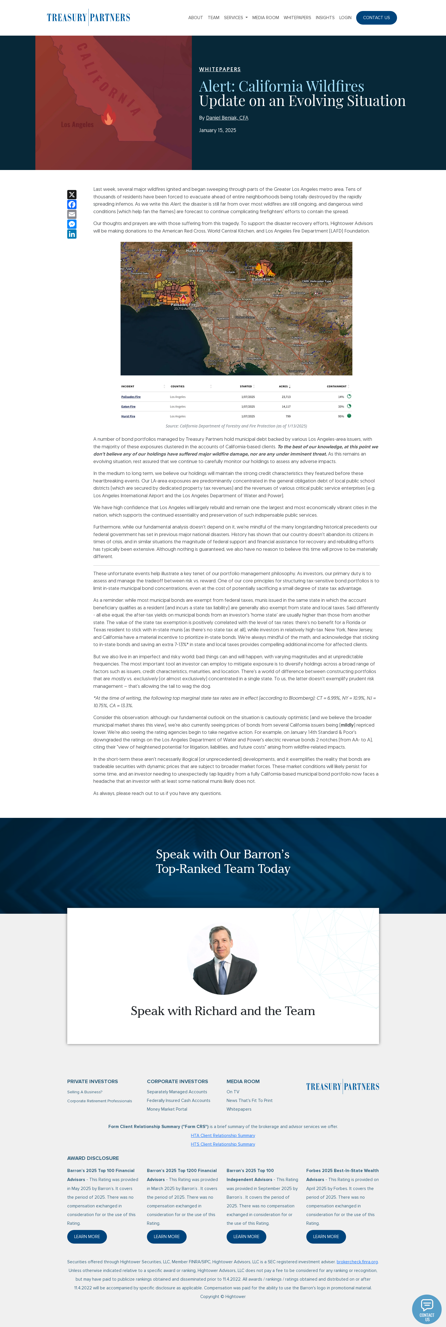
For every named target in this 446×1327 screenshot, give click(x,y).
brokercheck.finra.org (357, 1261)
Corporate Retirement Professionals (99, 1100)
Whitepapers (297, 17)
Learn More (90, 1238)
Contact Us (376, 17)
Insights (325, 17)
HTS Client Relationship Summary (223, 1144)
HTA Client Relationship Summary (223, 1135)
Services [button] (234, 17)
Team (213, 17)
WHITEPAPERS (220, 70)
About (195, 17)
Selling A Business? (84, 1092)
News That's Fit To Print (250, 1100)
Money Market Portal (167, 1109)
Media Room (265, 17)
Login (345, 17)
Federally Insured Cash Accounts (178, 1100)
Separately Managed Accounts (177, 1091)
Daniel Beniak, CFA (227, 118)
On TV (233, 1091)
